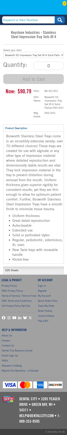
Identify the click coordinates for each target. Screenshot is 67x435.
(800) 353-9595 (15, 8)
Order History (45, 310)
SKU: (36, 90)
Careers (6, 340)
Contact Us (8, 345)
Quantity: (15, 65)
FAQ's (5, 360)
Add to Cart (34, 79)
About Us (7, 335)
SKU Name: (37, 98)
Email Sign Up (10, 355)
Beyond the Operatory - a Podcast (20, 370)
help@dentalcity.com (36, 416)
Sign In (42, 285)
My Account (52, 8)
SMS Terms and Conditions (17, 300)
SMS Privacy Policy (12, 290)
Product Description (33, 128)
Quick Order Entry (48, 300)
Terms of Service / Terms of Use (19, 295)
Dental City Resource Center (17, 350)
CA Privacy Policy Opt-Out (16, 305)
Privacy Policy (9, 285)
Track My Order (46, 305)
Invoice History (46, 315)
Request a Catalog (12, 365)
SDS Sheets (33, 270)
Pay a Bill (43, 320)
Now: (10, 91)
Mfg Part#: (37, 114)
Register (42, 290)
